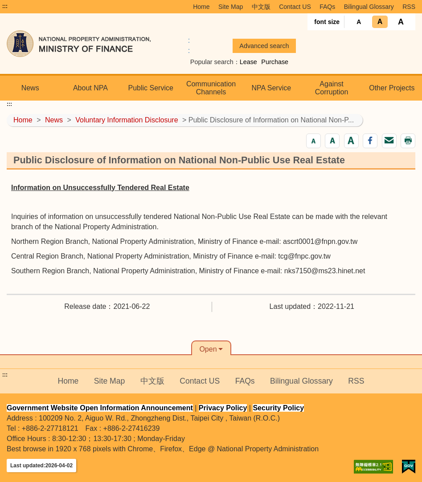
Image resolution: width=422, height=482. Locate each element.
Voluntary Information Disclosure (126, 120)
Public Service (150, 88)
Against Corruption (331, 88)
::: (5, 6)
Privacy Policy (223, 408)
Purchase (274, 61)
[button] (313, 141)
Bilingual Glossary (369, 6)
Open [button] (208, 349)
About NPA (90, 88)
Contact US (295, 6)
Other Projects (391, 88)
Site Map (230, 6)
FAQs (327, 6)
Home (201, 6)
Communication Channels (211, 88)
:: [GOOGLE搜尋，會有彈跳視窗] (189, 45)
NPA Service (271, 88)
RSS (408, 6)
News (30, 88)
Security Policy (278, 408)
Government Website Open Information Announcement (100, 408)
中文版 (261, 6)
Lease (248, 61)
